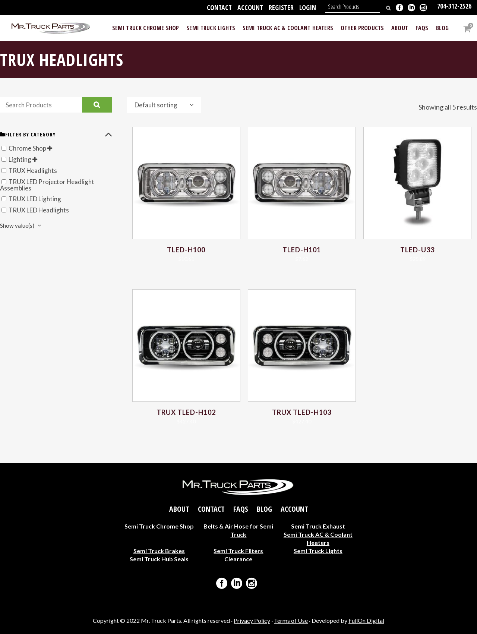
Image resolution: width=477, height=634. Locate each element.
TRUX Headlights (34, 170)
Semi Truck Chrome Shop (159, 525)
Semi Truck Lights (318, 550)
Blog (264, 509)
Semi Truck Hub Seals (159, 558)
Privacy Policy (252, 620)
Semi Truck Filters (238, 550)
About (179, 509)
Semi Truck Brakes (159, 550)
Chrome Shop (29, 148)
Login (307, 7)
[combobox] (164, 105)
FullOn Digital (366, 620)
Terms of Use (291, 620)
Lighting (21, 159)
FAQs (240, 509)
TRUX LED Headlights (41, 210)
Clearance (238, 558)
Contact (219, 7)
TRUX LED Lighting (37, 199)
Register (281, 7)
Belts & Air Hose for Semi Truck (238, 529)
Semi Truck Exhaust (318, 525)
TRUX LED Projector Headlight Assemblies (50, 185)
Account (250, 7)
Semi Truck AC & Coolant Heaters (318, 538)
